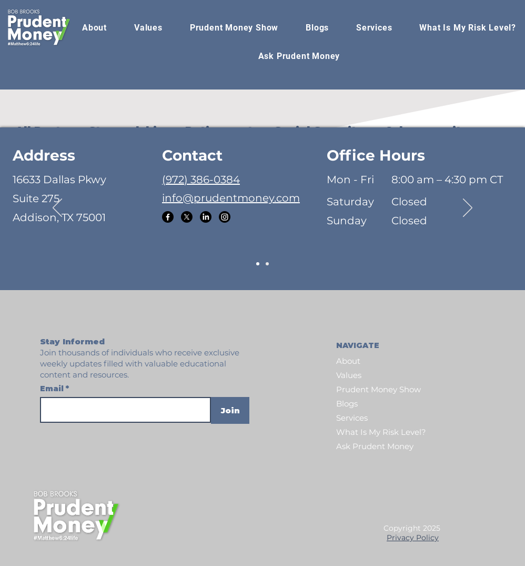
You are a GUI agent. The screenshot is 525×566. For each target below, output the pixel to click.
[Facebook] (168, 217)
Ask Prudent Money (374, 446)
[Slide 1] (257, 263)
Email (53, 388)
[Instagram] (224, 217)
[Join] (230, 410)
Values (348, 375)
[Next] (467, 208)
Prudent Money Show (378, 389)
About (348, 361)
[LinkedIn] (205, 217)
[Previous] (57, 208)
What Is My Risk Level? (381, 432)
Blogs (347, 404)
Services (352, 418)
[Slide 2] (267, 263)
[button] (234, 28)
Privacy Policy (413, 537)
